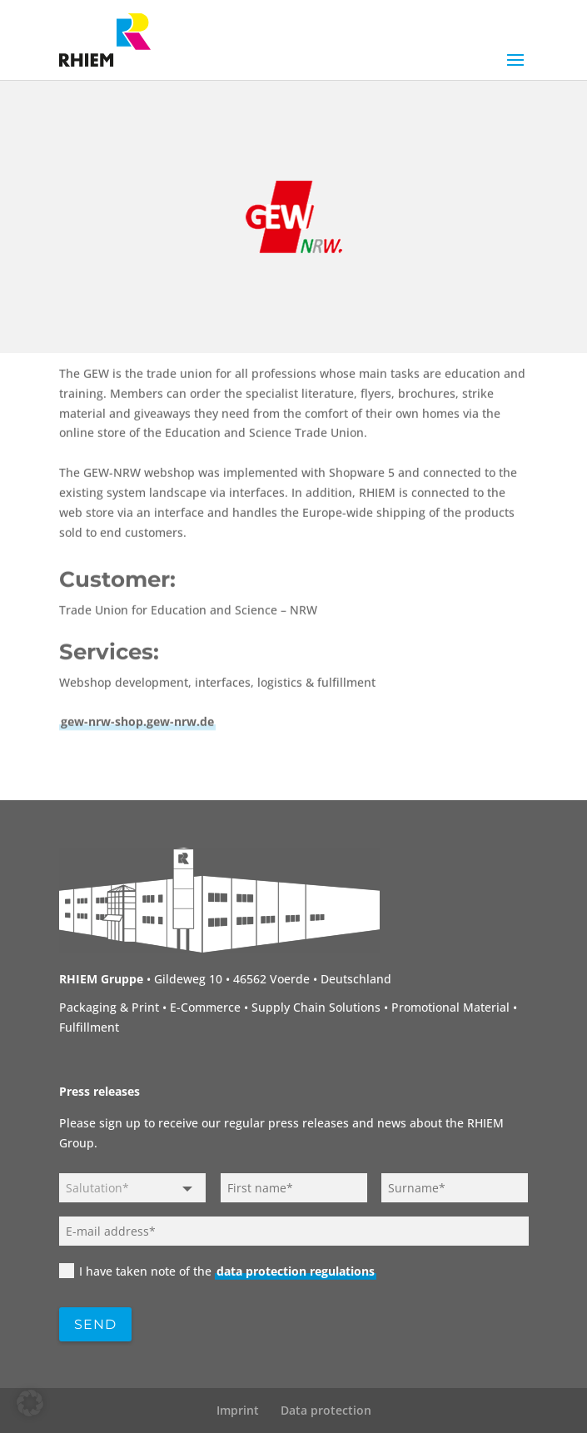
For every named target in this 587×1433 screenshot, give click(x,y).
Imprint (237, 1410)
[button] (30, 1403)
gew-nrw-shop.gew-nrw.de (137, 795)
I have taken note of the (217, 1271)
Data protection (326, 1410)
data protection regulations (295, 1271)
